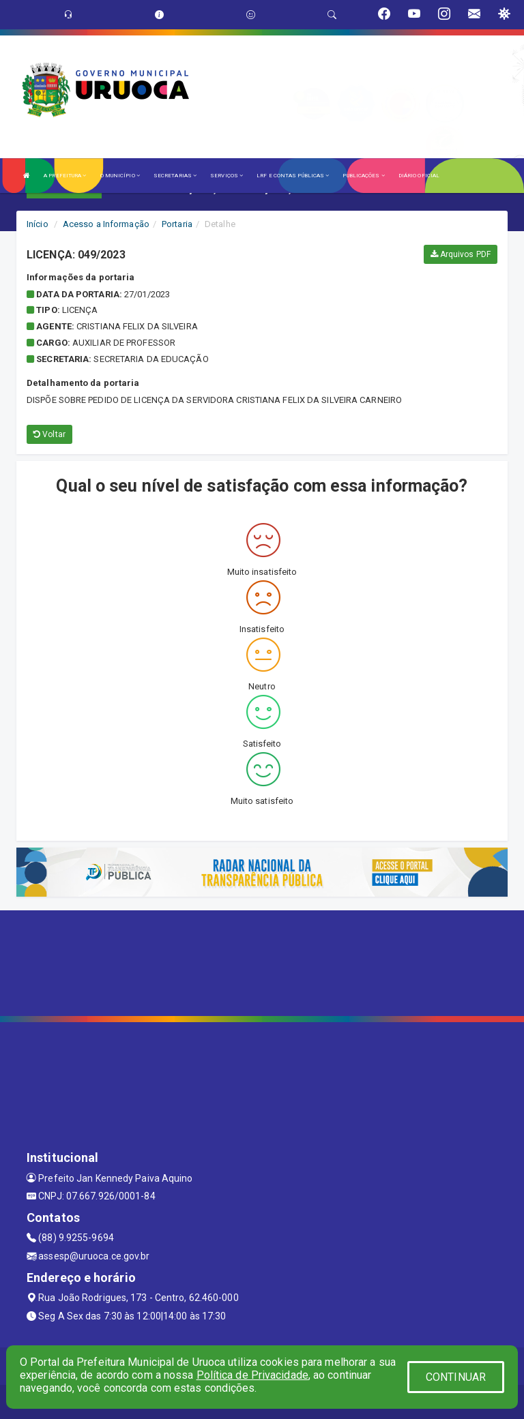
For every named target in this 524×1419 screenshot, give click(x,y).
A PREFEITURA (65, 176)
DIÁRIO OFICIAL (418, 176)
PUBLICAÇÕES (363, 176)
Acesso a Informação (106, 224)
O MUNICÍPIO (120, 176)
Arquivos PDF (461, 254)
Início (37, 224)
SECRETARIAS (175, 176)
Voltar (49, 434)
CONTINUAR (456, 1377)
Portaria (177, 224)
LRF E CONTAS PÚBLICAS (293, 176)
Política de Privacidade (252, 1375)
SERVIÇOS (226, 176)
